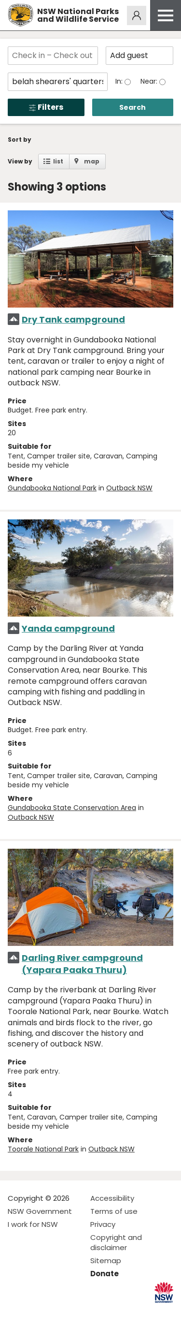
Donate (104, 1273)
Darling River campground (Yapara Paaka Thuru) (82, 964)
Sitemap (105, 1260)
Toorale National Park (43, 1149)
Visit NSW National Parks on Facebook (17, 1312)
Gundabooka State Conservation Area (72, 807)
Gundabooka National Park (52, 488)
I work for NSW (33, 1224)
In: (120, 81)
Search (132, 107)
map (91, 161)
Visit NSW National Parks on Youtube (58, 1312)
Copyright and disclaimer (116, 1242)
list (58, 161)
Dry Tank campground (73, 319)
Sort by (19, 139)
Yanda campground (68, 628)
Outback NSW (129, 488)
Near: (149, 81)
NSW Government (40, 1211)
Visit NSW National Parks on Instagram (37, 1312)
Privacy (102, 1224)
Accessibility (112, 1198)
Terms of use (114, 1211)
